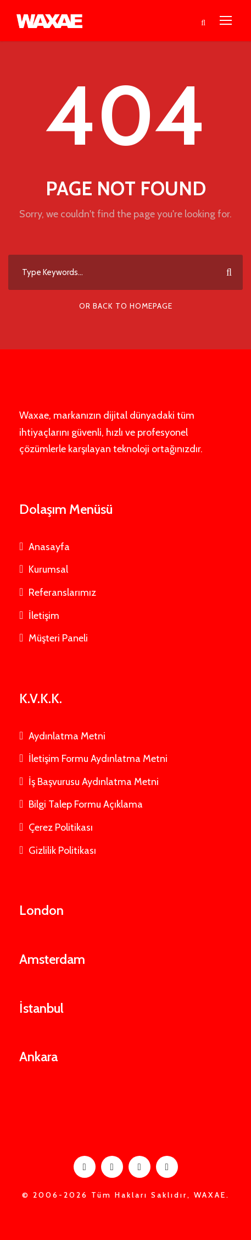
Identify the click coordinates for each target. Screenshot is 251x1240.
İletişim (44, 616)
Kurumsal (48, 569)
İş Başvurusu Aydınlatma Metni (94, 782)
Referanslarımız (62, 592)
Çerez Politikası (61, 827)
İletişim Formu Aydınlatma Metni (98, 759)
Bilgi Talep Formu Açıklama (86, 804)
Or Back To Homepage (125, 306)
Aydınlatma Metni (67, 736)
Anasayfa (49, 547)
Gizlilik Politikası (62, 850)
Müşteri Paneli (58, 638)
